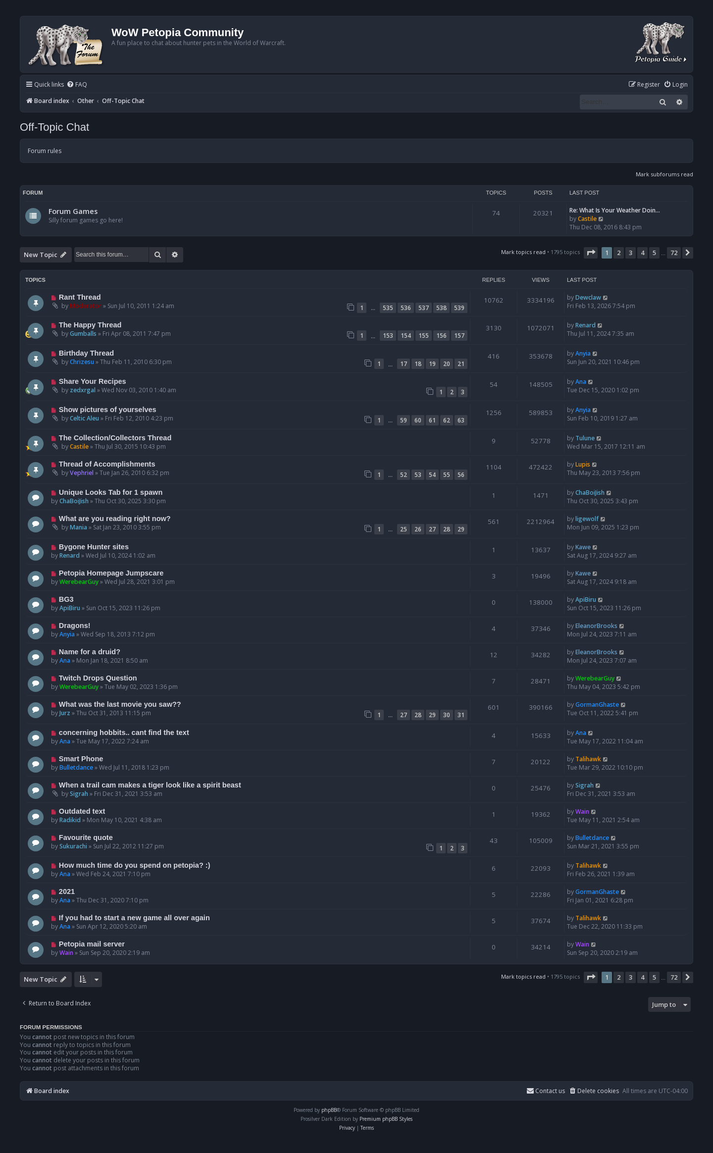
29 (461, 529)
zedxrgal (83, 390)
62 (446, 420)
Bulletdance (76, 767)
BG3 (66, 599)
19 (432, 364)
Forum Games (73, 211)
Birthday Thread (86, 353)
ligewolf (587, 519)
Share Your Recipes (92, 381)
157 (459, 335)
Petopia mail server (92, 944)
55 (446, 475)
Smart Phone (81, 759)
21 (461, 364)
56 (461, 475)
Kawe (583, 547)
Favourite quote (86, 837)
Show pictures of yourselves (107, 410)
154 (406, 335)
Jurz (64, 713)
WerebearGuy (79, 581)
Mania (78, 527)
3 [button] (630, 252)
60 (417, 420)
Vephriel (82, 473)
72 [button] (673, 252)
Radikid (70, 820)
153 (388, 335)
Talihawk (588, 759)
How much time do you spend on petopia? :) (134, 865)
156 (441, 335)
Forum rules (44, 151)
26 (417, 529)
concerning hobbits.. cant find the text (124, 732)
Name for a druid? (89, 652)
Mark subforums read (664, 174)
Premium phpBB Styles (385, 1118)
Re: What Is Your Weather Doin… (614, 210)
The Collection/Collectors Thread (115, 438)
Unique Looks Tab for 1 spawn (110, 492)
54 (432, 475)
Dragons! (75, 625)
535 (388, 308)
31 (461, 715)
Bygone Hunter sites (94, 547)
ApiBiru (69, 608)
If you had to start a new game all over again (134, 918)
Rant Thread (80, 297)
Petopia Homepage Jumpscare (111, 573)
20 (446, 364)
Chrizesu (82, 362)
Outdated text (82, 811)
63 (461, 420)
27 (432, 529)
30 (446, 715)
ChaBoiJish (74, 501)
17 (403, 364)
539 (459, 308)
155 (423, 335)
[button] (591, 252)
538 (441, 308)
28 (446, 529)
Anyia (583, 353)
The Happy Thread (90, 325)
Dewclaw (588, 297)
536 (406, 308)
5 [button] (654, 252)
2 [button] (618, 252)
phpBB (329, 1109)
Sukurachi (73, 846)
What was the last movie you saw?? (120, 704)
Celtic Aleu (84, 418)
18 (417, 364)
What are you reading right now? (115, 519)
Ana (580, 381)
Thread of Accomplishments (107, 464)
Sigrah (79, 793)
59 (403, 420)
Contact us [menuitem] (545, 1091)
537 (423, 308)
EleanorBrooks (596, 626)
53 (417, 475)
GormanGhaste (597, 704)
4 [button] (642, 252)
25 (403, 529)
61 (432, 420)
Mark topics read (523, 252)
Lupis (582, 464)
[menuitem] (76, 85)
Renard (585, 325)
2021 (67, 891)
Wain (582, 811)
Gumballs (83, 333)
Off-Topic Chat (54, 127)
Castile (587, 218)
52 (403, 475)
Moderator (86, 306)
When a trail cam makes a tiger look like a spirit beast (150, 785)
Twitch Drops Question (98, 678)
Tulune (585, 438)
